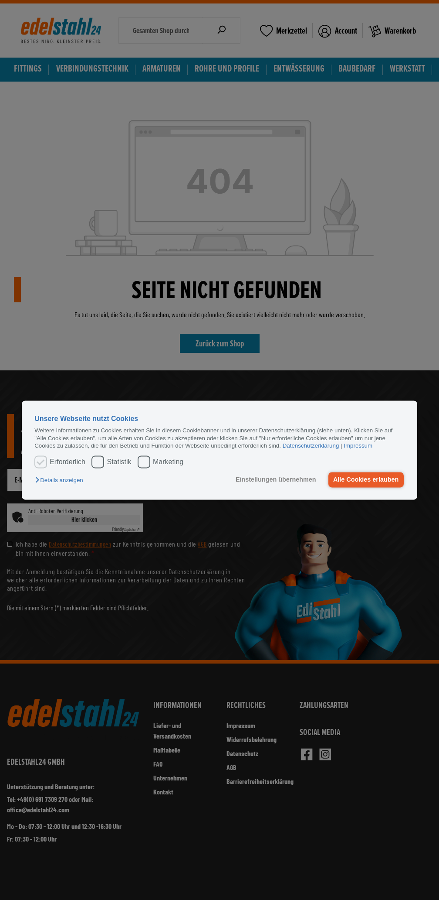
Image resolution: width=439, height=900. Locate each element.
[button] (61, 480)
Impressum (358, 445)
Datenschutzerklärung (311, 445)
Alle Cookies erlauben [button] (365, 479)
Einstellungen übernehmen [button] (276, 479)
